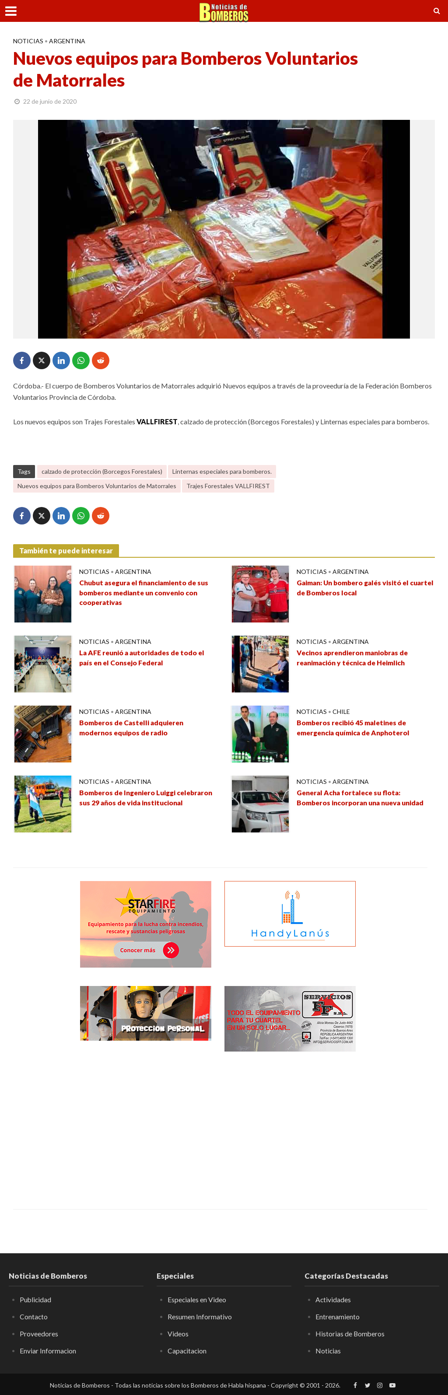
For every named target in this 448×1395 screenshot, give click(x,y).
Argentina (67, 41)
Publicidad (36, 1299)
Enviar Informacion (48, 1350)
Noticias (28, 41)
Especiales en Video (197, 1299)
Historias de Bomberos (350, 1333)
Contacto (34, 1316)
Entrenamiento (337, 1316)
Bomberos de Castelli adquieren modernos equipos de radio (133, 728)
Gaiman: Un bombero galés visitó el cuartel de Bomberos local (355, 588)
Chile (341, 711)
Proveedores (39, 1333)
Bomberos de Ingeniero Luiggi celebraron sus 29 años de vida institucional (130, 803)
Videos (178, 1333)
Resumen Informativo (200, 1316)
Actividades (333, 1299)
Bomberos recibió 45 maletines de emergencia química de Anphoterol (356, 728)
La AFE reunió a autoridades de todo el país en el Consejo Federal (144, 658)
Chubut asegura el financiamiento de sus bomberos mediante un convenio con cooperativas (147, 593)
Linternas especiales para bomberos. (222, 471)
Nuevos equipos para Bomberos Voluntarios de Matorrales (97, 485)
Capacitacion (187, 1350)
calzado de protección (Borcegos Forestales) (102, 471)
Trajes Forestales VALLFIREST (228, 485)
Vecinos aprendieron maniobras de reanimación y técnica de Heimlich (354, 658)
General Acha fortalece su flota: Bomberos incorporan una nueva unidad (363, 798)
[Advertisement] (145, 1123)
